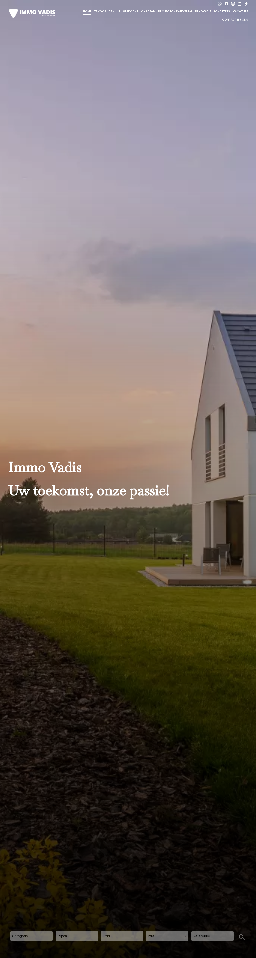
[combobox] (31, 936)
